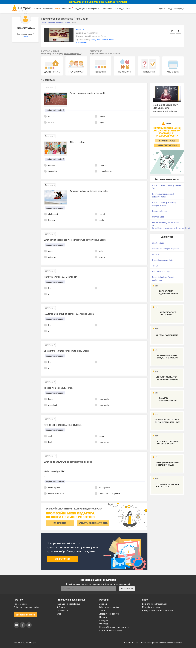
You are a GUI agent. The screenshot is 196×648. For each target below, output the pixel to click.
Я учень (162, 8)
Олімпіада (119, 8)
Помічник (68, 8)
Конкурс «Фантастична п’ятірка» (157, 610)
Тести (57, 8)
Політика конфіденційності (171, 642)
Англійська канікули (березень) (166, 249)
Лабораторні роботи (109, 614)
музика (155, 254)
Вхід (170, 8)
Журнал (37, 8)
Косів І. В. (80, 29)
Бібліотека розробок (109, 607)
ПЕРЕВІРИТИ (127, 589)
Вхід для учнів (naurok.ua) (154, 604)
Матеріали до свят (151, 607)
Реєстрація (179, 8)
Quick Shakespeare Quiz (162, 260)
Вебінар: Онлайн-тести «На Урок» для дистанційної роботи (166, 108)
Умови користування (149, 642)
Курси (59, 614)
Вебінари (60, 607)
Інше (128, 8)
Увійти (25, 37)
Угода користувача (132, 642)
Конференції (62, 610)
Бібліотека (48, 8)
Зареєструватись (26, 28)
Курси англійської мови (110, 630)
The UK (155, 266)
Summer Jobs (158, 217)
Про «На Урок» (20, 604)
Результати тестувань (72, 54)
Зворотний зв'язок (25, 614)
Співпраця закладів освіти (26, 607)
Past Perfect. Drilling (160, 271)
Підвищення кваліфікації (88, 8)
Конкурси (107, 8)
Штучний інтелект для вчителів (114, 627)
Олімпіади (104, 624)
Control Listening (159, 211)
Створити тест (62, 559)
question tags (158, 243)
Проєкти (103, 617)
